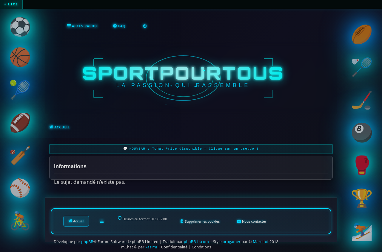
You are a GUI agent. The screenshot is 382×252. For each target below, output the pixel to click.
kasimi (151, 246)
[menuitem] (119, 25)
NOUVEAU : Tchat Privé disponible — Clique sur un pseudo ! (194, 148)
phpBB (87, 241)
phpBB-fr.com (196, 241)
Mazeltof (260, 241)
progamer (232, 241)
